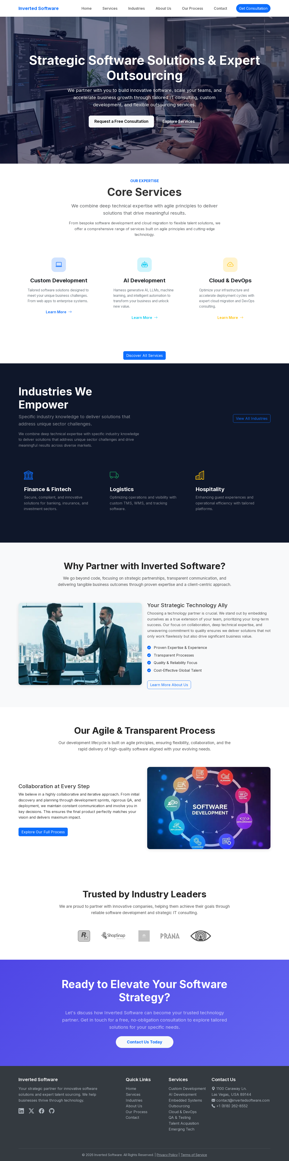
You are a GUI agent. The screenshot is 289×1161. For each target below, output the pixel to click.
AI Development (182, 1094)
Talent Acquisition (184, 1123)
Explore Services (179, 121)
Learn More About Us (169, 685)
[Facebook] (41, 1111)
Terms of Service (194, 1155)
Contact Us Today (144, 1042)
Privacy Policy (167, 1155)
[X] (31, 1111)
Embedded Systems (185, 1100)
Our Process (192, 8)
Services (110, 8)
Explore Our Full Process (43, 832)
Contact (220, 8)
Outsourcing (179, 1106)
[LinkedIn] (21, 1111)
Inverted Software (39, 8)
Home (87, 8)
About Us (163, 8)
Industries (136, 8)
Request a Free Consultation (121, 121)
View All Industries (252, 418)
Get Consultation (253, 8)
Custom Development (187, 1088)
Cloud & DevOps (183, 1112)
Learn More (59, 312)
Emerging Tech (181, 1129)
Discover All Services (144, 355)
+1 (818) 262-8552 (232, 1106)
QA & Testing (180, 1117)
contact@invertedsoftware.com (243, 1100)
